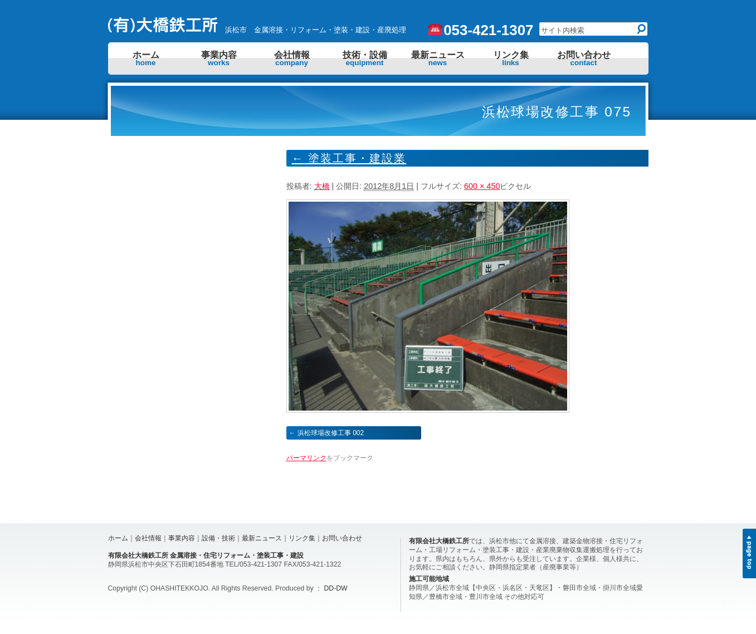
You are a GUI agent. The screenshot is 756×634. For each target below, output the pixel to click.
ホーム (146, 58)
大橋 (322, 186)
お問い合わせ (584, 58)
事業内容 (219, 58)
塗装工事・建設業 (349, 158)
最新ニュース (438, 58)
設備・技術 (218, 538)
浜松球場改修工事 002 (330, 433)
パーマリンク (306, 458)
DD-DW (336, 588)
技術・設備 (365, 58)
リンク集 (511, 58)
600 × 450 (482, 186)
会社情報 (292, 58)
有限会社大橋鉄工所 (439, 541)
